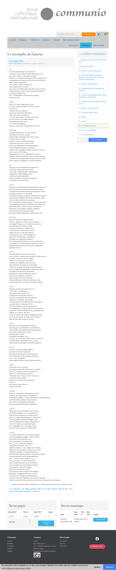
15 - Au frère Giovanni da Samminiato (90, 71)
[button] (99, 34)
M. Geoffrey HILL (16, 61)
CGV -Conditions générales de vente (45, 546)
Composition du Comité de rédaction (45, 551)
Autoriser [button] (109, 567)
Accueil (12, 40)
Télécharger (100, 519)
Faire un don (98, 45)
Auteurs (9, 551)
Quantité (12, 522)
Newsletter (73, 45)
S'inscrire (62, 543)
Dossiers (46, 40)
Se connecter (63, 541)
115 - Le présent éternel (86, 134)
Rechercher (88, 34)
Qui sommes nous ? (71, 40)
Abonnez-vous (97, 546)
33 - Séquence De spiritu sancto (88, 84)
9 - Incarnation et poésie (86, 66)
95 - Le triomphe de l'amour (87, 126)
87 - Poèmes (82, 117)
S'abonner (86, 45)
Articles (56, 40)
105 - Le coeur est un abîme (87, 130)
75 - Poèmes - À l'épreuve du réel (89, 108)
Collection (34, 40)
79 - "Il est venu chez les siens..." (89, 112)
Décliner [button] (97, 567)
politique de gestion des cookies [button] (18, 568)
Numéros (23, 40)
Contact (36, 541)
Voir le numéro (98, 139)
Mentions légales (39, 548)
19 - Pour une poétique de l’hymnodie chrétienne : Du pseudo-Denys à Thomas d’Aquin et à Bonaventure (91, 77)
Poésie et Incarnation (15, 63)
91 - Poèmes (82, 121)
